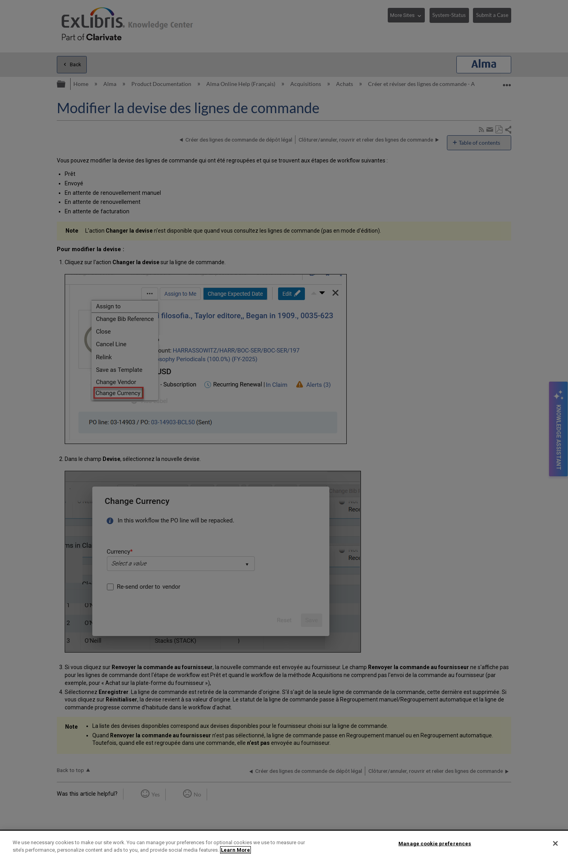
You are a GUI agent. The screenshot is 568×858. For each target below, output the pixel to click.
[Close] (555, 843)
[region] (284, 844)
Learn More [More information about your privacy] (235, 850)
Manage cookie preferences (434, 844)
